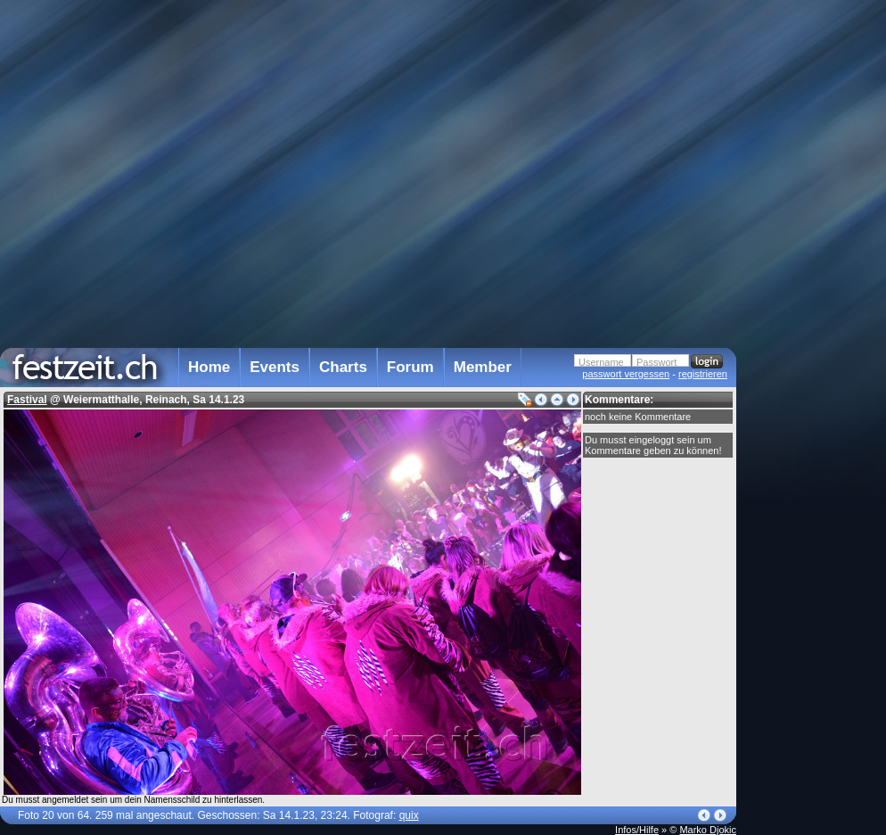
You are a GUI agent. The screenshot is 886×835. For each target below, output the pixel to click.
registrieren (702, 373)
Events (274, 367)
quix (409, 815)
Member (483, 367)
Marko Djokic (707, 829)
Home (209, 367)
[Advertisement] (814, 359)
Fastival (27, 399)
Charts (343, 367)
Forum (410, 367)
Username (601, 362)
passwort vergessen (625, 373)
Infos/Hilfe (637, 829)
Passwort (656, 362)
